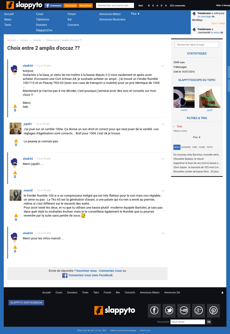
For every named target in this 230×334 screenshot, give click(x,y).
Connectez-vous (110, 270)
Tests (7, 25)
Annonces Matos (110, 14)
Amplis (37, 40)
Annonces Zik (172, 292)
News (7, 19)
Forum (72, 14)
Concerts (73, 25)
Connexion (55, 5)
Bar (70, 19)
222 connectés (177, 5)
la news (215, 32)
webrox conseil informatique (123, 330)
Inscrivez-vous (86, 270)
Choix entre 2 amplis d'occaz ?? (64, 40)
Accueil (9, 14)
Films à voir (145, 330)
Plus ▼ (197, 137)
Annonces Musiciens (112, 19)
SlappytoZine (44, 30)
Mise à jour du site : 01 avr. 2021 (91, 330)
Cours (39, 14)
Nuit (140, 5)
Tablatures (42, 19)
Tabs (194, 147)
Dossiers (41, 25)
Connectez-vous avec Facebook (87, 275)
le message (204, 16)
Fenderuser (204, 13)
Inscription (85, 5)
